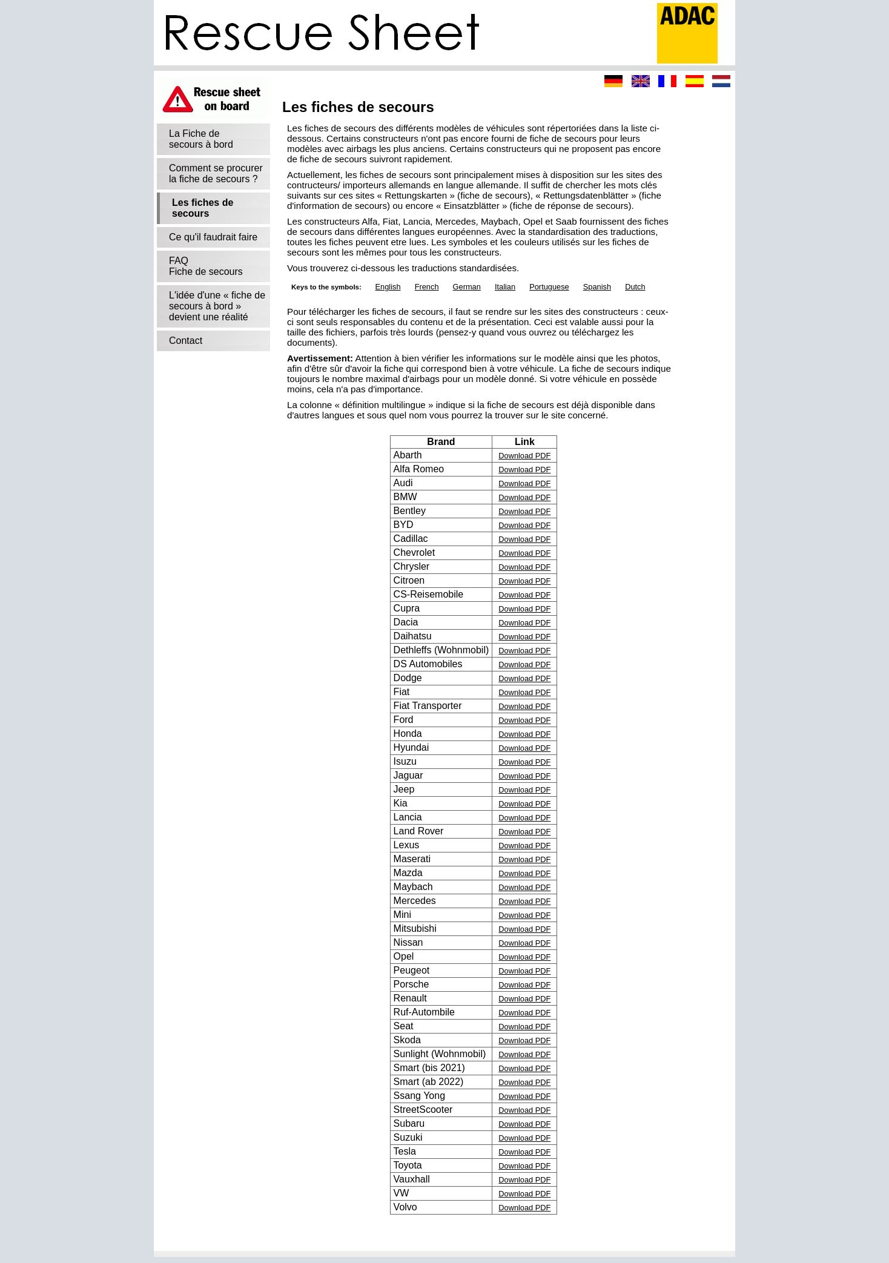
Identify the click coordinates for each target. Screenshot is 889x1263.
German (467, 286)
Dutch (635, 286)
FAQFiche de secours (206, 266)
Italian (505, 286)
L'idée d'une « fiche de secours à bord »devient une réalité (217, 306)
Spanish (597, 286)
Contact (185, 340)
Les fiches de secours (202, 208)
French (427, 286)
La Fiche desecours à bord (201, 139)
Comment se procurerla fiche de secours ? (216, 173)
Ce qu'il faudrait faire (213, 237)
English (388, 286)
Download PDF (524, 455)
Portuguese (549, 286)
